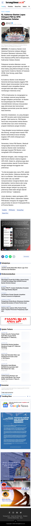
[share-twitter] (6, 256)
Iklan (21, 518)
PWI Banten (12, 210)
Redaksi (25, 516)
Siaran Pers (18, 6)
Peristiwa (10, 6)
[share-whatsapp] (10, 256)
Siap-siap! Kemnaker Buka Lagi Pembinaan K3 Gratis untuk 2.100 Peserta (10, 356)
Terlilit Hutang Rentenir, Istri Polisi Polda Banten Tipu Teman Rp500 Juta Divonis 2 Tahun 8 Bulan (10, 377)
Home (2, 11)
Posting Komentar (6, 394)
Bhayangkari (6, 374)
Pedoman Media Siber (13, 518)
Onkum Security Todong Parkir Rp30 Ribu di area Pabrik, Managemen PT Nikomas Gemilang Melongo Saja (10, 335)
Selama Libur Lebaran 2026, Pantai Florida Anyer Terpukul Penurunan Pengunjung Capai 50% (14, 309)
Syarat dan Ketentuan (16, 516)
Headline (4, 210)
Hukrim (25, 6)
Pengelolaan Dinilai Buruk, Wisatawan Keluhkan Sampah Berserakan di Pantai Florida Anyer (15, 302)
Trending (3, 6)
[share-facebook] (2, 256)
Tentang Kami (6, 516)
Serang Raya (20, 210)
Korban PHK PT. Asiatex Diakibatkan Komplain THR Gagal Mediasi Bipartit (15, 288)
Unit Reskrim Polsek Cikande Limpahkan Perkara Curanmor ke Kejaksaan (13, 295)
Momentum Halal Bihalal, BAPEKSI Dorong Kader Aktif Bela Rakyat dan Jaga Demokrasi (9, 367)
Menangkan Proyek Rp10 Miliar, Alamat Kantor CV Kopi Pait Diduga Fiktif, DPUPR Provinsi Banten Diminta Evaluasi (15, 281)
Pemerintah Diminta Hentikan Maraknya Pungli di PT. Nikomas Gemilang (10, 346)
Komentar (26, 256)
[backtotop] (15, 521)
